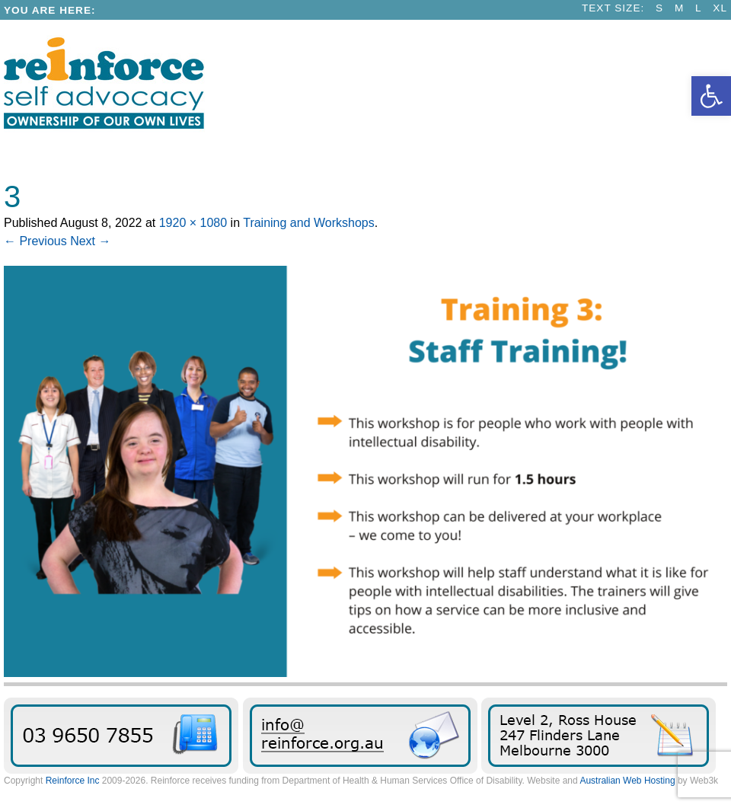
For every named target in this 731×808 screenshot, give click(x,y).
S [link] (659, 8)
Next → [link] (90, 241)
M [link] (679, 8)
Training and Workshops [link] (309, 222)
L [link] (698, 8)
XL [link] (720, 8)
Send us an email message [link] (360, 736)
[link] (711, 96)
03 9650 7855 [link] (121, 736)
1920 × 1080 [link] (193, 222)
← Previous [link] (35, 241)
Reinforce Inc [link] (73, 780)
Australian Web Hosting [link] (627, 780)
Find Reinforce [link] (598, 736)
